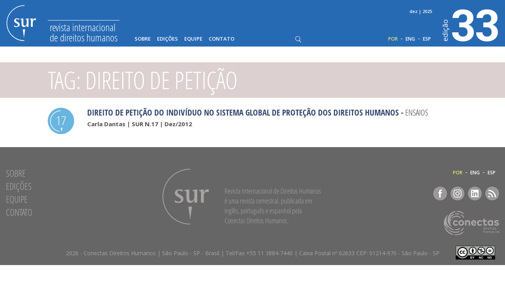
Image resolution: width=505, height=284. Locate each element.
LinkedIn (475, 193)
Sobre (143, 38)
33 (471, 24)
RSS (492, 193)
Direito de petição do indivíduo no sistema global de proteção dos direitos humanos (243, 112)
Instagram (457, 193)
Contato (221, 38)
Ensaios (416, 112)
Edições (167, 38)
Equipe (193, 38)
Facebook (440, 193)
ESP (427, 39)
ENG (410, 39)
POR (393, 39)
